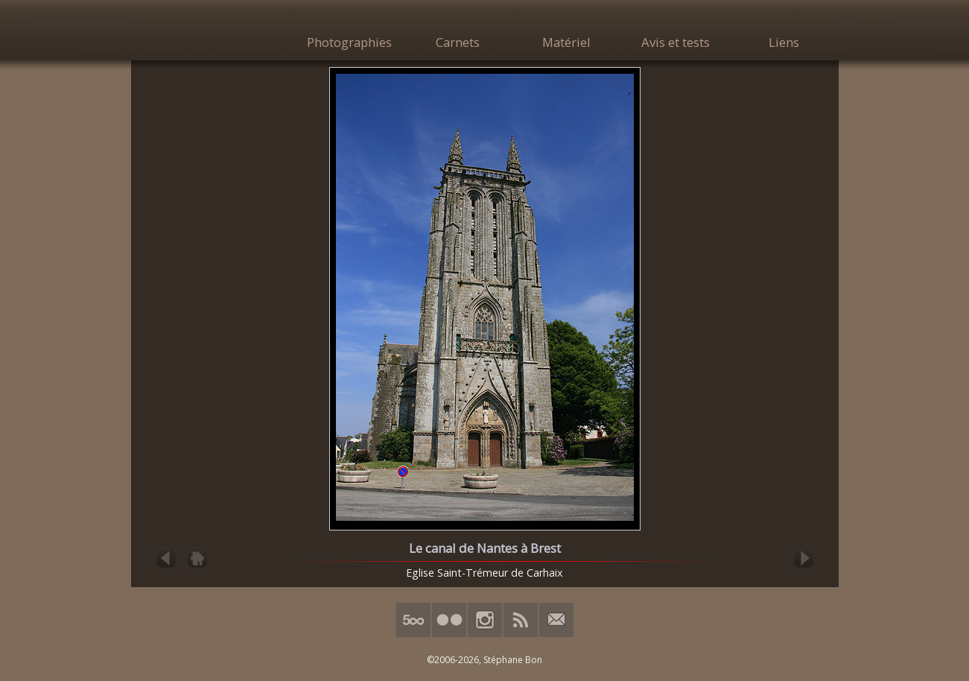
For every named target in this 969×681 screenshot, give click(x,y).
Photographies (349, 42)
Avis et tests (675, 42)
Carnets (458, 42)
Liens (784, 42)
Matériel (566, 42)
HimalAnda (213, 31)
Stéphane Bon (512, 659)
